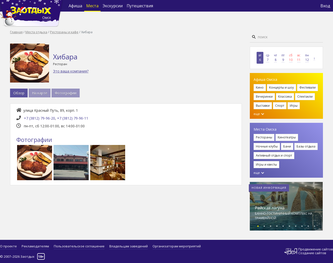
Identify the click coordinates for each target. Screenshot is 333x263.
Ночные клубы (267, 146)
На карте (39, 93)
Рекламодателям (35, 246)
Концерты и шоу (281, 87)
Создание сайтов (312, 253)
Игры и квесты (266, 164)
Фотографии (65, 93)
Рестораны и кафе (64, 32)
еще (259, 114)
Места (92, 6)
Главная (16, 32)
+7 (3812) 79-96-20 (39, 118)
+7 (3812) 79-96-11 (72, 118)
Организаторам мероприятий (177, 246)
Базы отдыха (306, 146)
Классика (285, 96)
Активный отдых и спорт (274, 155)
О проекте (8, 246)
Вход (325, 6)
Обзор (18, 93)
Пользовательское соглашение (79, 246)
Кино (260, 87)
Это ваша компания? (70, 71)
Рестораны (264, 137)
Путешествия (140, 6)
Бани (287, 146)
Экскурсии (113, 6)
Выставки (263, 105)
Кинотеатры (287, 137)
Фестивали (307, 87)
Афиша (75, 6)
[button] (258, 225)
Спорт (279, 105)
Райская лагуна (269, 208)
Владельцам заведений (128, 246)
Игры (294, 105)
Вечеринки (264, 96)
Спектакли (305, 96)
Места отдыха (36, 32)
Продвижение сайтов (315, 249)
